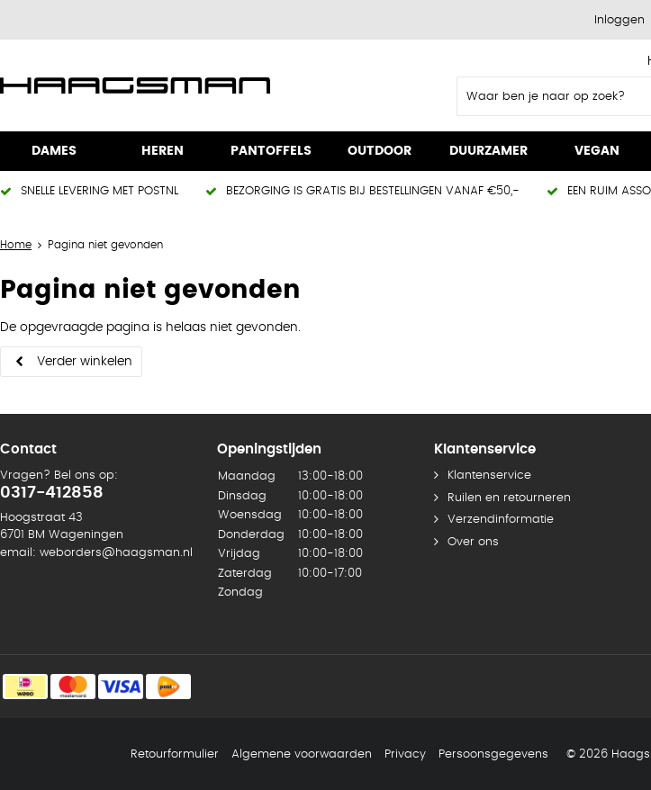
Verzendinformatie (501, 519)
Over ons (473, 542)
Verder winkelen (84, 361)
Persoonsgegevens (493, 754)
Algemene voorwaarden (301, 754)
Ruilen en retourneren (509, 498)
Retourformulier (175, 754)
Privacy (405, 754)
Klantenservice (489, 475)
